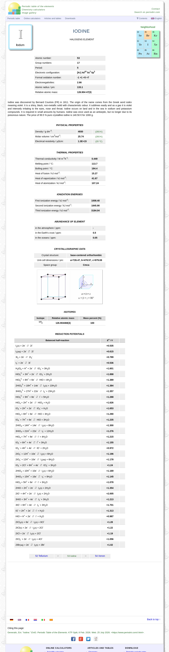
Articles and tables (52, 18)
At (147, 53)
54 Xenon (100, 556)
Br (147, 35)
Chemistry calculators (33, 10)
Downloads (70, 18)
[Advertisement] (148, 115)
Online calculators (32, 18)
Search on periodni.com (147, 12)
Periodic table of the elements (38, 6)
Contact (156, 9)
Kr (155, 35)
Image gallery (29, 13)
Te (140, 44)
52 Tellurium (41, 556)
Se (140, 35)
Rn (155, 53)
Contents (142, 18)
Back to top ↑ (153, 619)
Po (140, 53)
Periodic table (13, 18)
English (156, 18)
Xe (155, 44)
